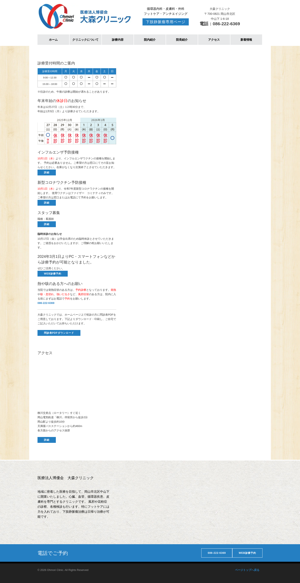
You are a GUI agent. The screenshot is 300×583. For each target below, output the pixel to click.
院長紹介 (182, 39)
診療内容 (118, 39)
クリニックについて (85, 39)
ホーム (53, 39)
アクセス (214, 39)
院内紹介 (150, 39)
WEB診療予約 (52, 273)
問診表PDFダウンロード (59, 332)
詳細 (46, 172)
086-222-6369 (217, 553)
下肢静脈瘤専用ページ (165, 22)
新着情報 (246, 39)
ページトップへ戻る (247, 570)
